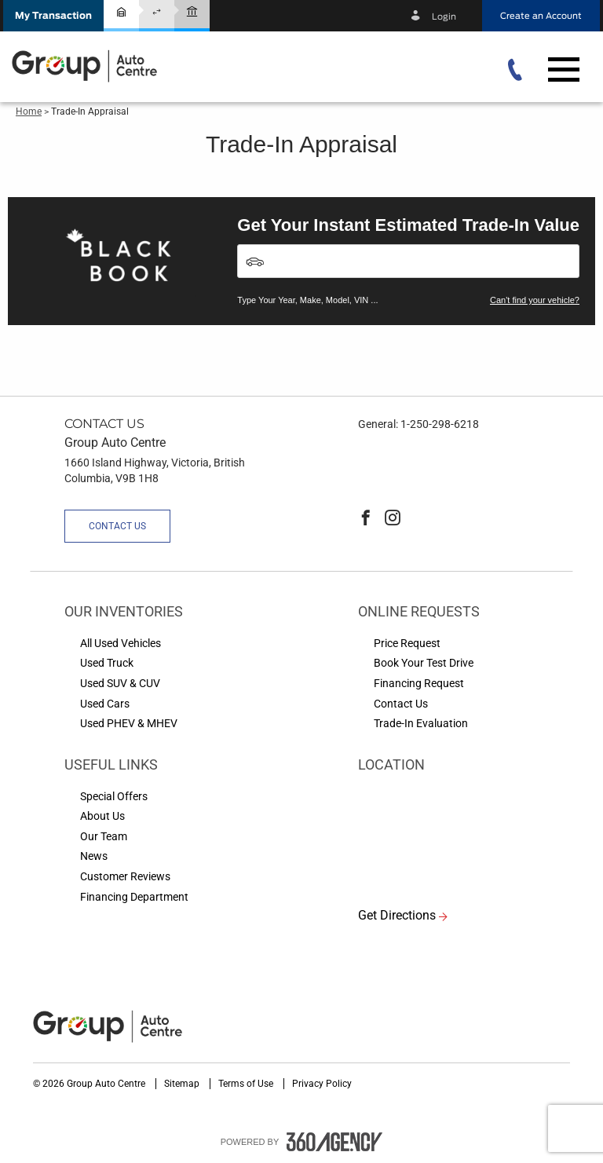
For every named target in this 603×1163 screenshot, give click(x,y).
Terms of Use (247, 1083)
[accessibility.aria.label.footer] (334, 1141)
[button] (53, 15)
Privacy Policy (322, 1083)
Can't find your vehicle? (534, 300)
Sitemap (183, 1083)
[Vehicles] (408, 261)
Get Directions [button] (397, 915)
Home (29, 111)
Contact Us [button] (117, 526)
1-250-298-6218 (439, 424)
